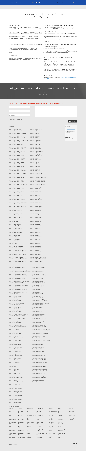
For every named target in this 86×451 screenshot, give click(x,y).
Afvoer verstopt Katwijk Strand (34, 158)
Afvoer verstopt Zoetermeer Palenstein (38, 363)
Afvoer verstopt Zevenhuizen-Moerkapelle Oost (39, 332)
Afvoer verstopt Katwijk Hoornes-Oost (35, 138)
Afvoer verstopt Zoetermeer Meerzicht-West (38, 356)
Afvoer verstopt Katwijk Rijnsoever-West (36, 156)
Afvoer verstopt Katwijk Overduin (35, 152)
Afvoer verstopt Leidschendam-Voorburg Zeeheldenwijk (17, 292)
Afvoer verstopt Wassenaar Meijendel (37, 308)
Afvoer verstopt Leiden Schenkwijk (35, 242)
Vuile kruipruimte (71, 411)
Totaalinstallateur (61, 423)
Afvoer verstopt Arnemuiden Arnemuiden (15, 210)
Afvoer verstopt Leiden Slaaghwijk (35, 243)
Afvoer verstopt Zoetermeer (36, 343)
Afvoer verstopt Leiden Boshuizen (35, 188)
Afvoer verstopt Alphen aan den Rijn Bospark (16, 138)
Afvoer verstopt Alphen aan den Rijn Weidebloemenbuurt (18, 202)
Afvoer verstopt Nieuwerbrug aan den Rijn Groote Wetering (18, 314)
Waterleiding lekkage (72, 415)
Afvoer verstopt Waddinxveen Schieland (38, 286)
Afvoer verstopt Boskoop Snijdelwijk (15, 240)
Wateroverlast (71, 416)
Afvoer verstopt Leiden (33, 185)
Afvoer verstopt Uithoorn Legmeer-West (15, 388)
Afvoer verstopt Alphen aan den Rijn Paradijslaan (16, 185)
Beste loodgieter (11, 420)
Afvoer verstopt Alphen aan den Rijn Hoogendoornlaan (17, 170)
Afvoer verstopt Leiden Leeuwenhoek (35, 218)
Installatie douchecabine (30, 422)
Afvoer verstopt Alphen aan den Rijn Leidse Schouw (17, 176)
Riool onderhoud (51, 420)
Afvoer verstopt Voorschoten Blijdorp (37, 266)
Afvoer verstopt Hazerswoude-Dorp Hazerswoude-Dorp (17, 261)
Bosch (10, 426)
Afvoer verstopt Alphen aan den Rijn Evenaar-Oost (17, 156)
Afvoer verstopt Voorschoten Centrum (38, 270)
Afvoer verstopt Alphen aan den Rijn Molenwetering (17, 178)
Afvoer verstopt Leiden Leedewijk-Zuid (35, 217)
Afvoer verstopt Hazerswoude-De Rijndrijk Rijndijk (17, 253)
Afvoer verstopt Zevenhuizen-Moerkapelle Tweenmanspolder (41, 334)
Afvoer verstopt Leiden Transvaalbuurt (35, 246)
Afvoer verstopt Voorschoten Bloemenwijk (38, 267)
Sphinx (59, 408)
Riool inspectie (51, 416)
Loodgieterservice (40, 415)
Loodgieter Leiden (15, 3)
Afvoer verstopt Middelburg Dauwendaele (15, 297)
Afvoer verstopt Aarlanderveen (14, 127)
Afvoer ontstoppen (12, 409)
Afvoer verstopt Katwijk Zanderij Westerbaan (36, 167)
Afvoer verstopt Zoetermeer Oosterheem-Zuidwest (39, 362)
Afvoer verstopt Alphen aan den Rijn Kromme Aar (16, 174)
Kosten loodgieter (29, 434)
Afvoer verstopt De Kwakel (13, 243)
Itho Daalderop (29, 429)
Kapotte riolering (29, 431)
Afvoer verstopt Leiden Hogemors (35, 209)
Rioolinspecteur (51, 427)
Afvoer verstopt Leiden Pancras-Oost (35, 231)
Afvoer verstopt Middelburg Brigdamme (15, 296)
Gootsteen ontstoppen (30, 408)
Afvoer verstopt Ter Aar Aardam (14, 367)
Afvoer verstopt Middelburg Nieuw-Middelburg (16, 303)
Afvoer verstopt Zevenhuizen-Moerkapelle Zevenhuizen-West (41, 340)
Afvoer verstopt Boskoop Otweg (14, 236)
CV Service (11, 438)
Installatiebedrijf (29, 426)
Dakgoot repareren (20, 415)
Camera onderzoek (12, 431)
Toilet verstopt (60, 422)
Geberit (19, 434)
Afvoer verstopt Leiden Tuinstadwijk (35, 247)
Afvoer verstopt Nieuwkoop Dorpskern (15, 322)
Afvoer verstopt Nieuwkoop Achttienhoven (16, 321)
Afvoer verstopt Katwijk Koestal (34, 143)
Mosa (38, 418)
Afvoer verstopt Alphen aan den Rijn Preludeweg (16, 189)
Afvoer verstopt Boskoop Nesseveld (14, 235)
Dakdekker (19, 409)
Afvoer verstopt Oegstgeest (13, 348)
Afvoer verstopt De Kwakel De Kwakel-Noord (16, 246)
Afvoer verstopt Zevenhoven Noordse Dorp (38, 325)
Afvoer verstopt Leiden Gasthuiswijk (35, 202)
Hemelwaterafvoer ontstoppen (31, 415)
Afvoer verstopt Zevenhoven (36, 322)
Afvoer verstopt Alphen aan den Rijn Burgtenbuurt (17, 141)
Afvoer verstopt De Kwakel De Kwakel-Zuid (15, 247)
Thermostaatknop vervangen (62, 416)
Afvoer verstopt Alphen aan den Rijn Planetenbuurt (17, 187)
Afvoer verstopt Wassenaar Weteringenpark (38, 319)
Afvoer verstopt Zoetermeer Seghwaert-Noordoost (39, 369)
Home (10, 6)
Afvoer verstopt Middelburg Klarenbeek (15, 300)
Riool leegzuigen (51, 418)
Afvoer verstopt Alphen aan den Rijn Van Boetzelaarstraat (18, 200)
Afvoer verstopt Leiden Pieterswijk (35, 235)
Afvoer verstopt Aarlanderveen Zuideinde (15, 130)
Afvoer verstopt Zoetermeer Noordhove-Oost (39, 358)
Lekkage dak (28, 438)
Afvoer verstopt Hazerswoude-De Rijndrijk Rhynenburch (18, 251)
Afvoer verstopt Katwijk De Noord (35, 136)
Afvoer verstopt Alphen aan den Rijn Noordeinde (16, 181)
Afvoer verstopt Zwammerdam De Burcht (38, 380)
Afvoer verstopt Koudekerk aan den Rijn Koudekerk (37, 180)
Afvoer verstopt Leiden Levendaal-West (36, 221)
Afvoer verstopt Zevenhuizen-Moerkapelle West (39, 336)
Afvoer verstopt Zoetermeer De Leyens (38, 348)
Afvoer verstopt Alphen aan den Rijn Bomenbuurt (17, 137)
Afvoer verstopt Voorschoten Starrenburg (38, 277)
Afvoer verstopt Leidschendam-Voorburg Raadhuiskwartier (18, 279)
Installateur (28, 419)
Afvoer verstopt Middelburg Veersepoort (15, 310)
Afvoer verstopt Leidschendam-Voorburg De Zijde (37, 264)
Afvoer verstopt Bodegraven (13, 222)
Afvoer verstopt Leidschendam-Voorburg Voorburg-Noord (18, 288)
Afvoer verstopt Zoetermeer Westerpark (38, 374)
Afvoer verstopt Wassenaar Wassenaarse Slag (39, 318)
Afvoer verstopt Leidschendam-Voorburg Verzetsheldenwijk (18, 285)
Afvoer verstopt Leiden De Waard (35, 195)
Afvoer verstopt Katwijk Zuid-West (35, 170)
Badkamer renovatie (12, 418)
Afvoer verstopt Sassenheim (13, 365)
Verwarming (60, 434)
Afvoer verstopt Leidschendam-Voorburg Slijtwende (17, 282)
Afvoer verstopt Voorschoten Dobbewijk (38, 271)
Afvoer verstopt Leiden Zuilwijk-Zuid (35, 254)
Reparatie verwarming (52, 409)
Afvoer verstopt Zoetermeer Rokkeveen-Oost (39, 366)
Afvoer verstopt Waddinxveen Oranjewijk (38, 285)
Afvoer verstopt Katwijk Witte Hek (35, 166)
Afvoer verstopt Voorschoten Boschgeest (38, 268)
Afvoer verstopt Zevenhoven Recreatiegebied (39, 326)
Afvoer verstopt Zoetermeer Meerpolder (38, 354)
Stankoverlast (60, 409)
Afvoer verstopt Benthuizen (13, 221)
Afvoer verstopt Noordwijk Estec (14, 343)
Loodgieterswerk (39, 416)
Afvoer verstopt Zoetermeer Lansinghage (38, 352)
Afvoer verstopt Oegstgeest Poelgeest (15, 359)
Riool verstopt (51, 426)
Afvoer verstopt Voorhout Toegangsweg (15, 399)
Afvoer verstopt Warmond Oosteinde (37, 290)
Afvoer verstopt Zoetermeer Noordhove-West (39, 359)
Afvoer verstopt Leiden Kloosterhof (35, 213)
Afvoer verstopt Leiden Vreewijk (34, 250)
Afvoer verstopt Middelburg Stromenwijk (15, 307)
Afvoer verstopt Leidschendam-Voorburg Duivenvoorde (17, 266)
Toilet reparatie (60, 420)
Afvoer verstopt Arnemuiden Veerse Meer (15, 220)
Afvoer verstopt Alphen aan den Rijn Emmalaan (16, 152)
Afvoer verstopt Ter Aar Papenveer (14, 373)
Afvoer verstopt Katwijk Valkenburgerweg (36, 165)
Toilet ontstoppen (61, 418)
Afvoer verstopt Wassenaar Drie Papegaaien (38, 299)
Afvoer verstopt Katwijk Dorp (34, 137)
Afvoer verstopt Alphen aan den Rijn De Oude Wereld (17, 147)
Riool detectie (51, 415)
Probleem (38, 430)
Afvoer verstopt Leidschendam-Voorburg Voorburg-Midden (18, 286)
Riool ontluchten (51, 422)
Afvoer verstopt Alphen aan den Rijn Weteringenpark (17, 203)
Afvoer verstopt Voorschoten (13, 400)
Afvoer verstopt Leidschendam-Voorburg (36, 255)
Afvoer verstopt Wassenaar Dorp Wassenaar (38, 297)
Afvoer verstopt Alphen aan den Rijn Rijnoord (16, 195)
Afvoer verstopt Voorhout (13, 396)
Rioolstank (50, 430)
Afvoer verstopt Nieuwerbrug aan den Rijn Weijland (17, 315)
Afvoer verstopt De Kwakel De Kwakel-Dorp (16, 244)
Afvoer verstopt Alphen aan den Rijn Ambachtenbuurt (17, 133)
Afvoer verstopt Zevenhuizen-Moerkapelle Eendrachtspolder (41, 329)
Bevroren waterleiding (12, 422)
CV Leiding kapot (12, 437)
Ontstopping (39, 426)
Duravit (19, 427)
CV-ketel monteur (20, 408)
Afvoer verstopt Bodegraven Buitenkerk (15, 224)
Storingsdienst (60, 412)
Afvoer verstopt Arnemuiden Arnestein (15, 211)
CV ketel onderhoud (12, 433)
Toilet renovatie (60, 419)
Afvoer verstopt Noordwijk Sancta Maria (15, 345)
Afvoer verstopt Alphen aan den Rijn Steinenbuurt (17, 198)
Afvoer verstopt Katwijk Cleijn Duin (35, 133)
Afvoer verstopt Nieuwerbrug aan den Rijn (15, 311)
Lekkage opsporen (40, 408)
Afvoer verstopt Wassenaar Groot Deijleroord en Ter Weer (40, 303)
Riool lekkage (51, 419)
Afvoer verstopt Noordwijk (13, 336)
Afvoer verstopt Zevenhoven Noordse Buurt (38, 323)
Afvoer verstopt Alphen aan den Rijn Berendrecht (16, 136)
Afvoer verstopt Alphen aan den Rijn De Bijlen (16, 144)
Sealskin (50, 437)
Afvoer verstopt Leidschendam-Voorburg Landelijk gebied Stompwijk (19, 271)
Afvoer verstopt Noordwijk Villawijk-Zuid (15, 347)
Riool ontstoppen (51, 423)
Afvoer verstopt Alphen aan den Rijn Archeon (16, 134)
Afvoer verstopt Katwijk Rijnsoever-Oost (36, 155)
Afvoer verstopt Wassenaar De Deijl (37, 293)
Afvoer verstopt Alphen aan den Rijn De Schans (16, 148)
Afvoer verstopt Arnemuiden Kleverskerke (15, 213)
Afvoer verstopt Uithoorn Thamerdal (15, 392)
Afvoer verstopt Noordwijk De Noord (15, 340)
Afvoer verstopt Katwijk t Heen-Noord (35, 159)
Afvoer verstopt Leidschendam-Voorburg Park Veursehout (20, 6)
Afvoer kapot (11, 408)
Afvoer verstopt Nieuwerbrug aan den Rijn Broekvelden (17, 312)
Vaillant (59, 426)
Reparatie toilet (51, 408)
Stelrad (59, 411)
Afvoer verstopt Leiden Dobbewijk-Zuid (36, 198)
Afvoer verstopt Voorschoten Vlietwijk (37, 278)
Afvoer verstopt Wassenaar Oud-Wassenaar (38, 314)
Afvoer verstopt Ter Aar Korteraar (14, 369)
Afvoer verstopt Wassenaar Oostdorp (37, 311)
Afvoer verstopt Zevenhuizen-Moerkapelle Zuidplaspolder (40, 341)
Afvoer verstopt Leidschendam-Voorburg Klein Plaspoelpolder (18, 270)
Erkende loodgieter (20, 429)
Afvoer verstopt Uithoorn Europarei (14, 384)
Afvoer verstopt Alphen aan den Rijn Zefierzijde (16, 207)
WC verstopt (70, 420)
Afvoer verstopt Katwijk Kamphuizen (35, 141)
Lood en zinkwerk (40, 409)
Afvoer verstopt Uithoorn (13, 380)
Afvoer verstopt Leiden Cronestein (35, 189)
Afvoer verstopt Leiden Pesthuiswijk (35, 233)
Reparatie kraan (39, 438)
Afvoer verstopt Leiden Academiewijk (35, 187)
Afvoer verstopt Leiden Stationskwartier (36, 244)
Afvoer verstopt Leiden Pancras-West (35, 232)
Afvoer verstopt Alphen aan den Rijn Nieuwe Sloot (17, 180)
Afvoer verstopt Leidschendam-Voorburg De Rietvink (38, 262)
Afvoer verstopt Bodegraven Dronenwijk (15, 229)
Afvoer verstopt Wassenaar (36, 292)
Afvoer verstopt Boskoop (13, 233)
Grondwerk (28, 412)
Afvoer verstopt (11, 411)
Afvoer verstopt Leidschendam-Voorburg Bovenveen (38, 258)
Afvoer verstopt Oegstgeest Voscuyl (14, 363)
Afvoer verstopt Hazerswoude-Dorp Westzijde (36, 129)
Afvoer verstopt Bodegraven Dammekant (15, 228)
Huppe (28, 418)
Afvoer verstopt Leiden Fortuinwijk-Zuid (36, 200)
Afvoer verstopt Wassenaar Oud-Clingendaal (38, 312)
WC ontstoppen (71, 419)
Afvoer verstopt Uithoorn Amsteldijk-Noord (16, 381)
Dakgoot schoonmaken (21, 416)
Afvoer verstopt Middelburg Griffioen (15, 299)
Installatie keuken (29, 423)
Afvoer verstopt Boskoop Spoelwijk (14, 242)
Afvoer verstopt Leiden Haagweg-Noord (36, 203)
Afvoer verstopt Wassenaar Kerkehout (37, 304)
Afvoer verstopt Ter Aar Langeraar (14, 370)
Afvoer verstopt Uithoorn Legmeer (14, 387)
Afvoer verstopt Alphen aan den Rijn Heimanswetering (17, 165)
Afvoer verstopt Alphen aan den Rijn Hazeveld (16, 163)
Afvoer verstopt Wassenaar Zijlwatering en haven (39, 321)
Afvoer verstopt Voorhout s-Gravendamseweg (16, 398)
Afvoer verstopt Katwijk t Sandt (34, 162)
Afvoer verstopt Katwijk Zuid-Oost (35, 169)
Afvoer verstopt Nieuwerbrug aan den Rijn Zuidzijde (17, 318)
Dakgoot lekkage (20, 411)
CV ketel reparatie (12, 434)
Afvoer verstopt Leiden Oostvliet (35, 229)
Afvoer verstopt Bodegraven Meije (14, 231)
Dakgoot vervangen (21, 419)
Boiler (10, 423)
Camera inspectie (12, 430)
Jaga (27, 430)
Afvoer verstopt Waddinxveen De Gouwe (38, 281)
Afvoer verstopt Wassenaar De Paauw (37, 296)
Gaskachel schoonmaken (21, 431)
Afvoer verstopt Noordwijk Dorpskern (15, 341)
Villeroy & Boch (71, 408)
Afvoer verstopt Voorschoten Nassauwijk (38, 274)
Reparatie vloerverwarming (53, 411)
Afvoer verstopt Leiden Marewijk (35, 222)
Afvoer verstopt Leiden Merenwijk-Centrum (36, 225)
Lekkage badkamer (29, 437)
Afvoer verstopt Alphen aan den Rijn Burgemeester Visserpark (18, 140)
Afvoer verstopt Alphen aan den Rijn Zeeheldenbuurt (17, 206)
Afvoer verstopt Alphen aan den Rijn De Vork (16, 149)
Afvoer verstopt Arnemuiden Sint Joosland (15, 218)
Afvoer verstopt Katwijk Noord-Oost (35, 148)
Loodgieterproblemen (40, 412)
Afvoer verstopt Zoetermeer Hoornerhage (38, 351)
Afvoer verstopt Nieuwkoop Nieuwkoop (15, 325)
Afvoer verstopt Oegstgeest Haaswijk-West (15, 355)
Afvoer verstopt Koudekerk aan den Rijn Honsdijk (37, 176)
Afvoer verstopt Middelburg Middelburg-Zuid (16, 301)
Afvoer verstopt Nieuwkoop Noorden (15, 329)
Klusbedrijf (28, 433)
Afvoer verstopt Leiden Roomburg (35, 240)
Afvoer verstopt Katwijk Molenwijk (35, 147)
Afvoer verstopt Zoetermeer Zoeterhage (38, 376)
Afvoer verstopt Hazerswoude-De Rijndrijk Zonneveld (17, 254)
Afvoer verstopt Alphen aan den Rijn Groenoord (16, 162)
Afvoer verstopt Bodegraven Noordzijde (15, 232)
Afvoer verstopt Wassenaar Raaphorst (37, 315)
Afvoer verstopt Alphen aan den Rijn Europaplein (16, 155)
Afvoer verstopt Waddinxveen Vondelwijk (38, 288)
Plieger (38, 427)
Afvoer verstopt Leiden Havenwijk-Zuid (36, 207)
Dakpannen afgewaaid (21, 422)
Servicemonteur (51, 438)
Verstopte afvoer (60, 431)
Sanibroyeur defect (52, 433)
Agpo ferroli (11, 412)
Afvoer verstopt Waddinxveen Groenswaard (38, 282)
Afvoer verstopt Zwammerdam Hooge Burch (38, 381)
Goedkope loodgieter (21, 438)
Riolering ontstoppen (52, 412)
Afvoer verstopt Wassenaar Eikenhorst (37, 301)
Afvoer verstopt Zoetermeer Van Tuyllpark (38, 373)
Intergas (28, 427)
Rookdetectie (51, 431)
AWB (10, 415)
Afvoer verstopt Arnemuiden (13, 209)
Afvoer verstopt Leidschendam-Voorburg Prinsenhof (17, 278)
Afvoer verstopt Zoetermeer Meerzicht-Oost (38, 355)
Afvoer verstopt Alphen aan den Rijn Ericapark (16, 154)
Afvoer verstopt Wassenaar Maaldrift (37, 307)
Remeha (38, 434)
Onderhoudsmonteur (40, 423)
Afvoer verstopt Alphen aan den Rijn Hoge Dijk (16, 169)
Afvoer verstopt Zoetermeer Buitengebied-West (39, 345)
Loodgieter (39, 411)
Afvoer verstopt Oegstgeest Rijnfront (15, 362)
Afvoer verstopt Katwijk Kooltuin (35, 144)
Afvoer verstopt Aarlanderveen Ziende (15, 129)
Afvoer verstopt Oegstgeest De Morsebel (15, 352)
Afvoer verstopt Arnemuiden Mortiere (15, 214)
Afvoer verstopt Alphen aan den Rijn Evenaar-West (17, 158)
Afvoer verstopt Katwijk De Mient (35, 134)
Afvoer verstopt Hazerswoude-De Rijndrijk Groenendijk (17, 250)
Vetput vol (60, 438)
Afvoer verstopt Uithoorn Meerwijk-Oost (15, 389)
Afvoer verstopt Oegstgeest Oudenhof (15, 358)
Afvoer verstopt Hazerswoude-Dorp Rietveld (16, 262)
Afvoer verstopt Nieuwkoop (13, 319)
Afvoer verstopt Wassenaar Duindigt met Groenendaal (40, 300)
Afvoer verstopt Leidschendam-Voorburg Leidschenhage (18, 274)
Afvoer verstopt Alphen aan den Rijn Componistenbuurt (18, 143)
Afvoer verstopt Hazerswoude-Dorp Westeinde (37, 127)
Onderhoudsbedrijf (40, 422)
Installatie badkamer (30, 420)
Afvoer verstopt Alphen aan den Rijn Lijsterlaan (16, 177)
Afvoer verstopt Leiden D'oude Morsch (35, 191)
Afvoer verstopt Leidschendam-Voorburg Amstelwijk (38, 257)
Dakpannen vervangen (21, 423)
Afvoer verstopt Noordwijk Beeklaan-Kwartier (16, 337)
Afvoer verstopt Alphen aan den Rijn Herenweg (16, 166)
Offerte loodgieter (40, 420)
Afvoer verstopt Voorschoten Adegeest (15, 402)
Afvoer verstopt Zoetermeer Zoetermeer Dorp (39, 377)
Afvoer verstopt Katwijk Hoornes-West (35, 140)
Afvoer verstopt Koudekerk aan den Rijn (36, 173)
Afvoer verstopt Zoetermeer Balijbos (37, 344)
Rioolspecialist (51, 429)
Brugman (10, 427)
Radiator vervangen (40, 431)
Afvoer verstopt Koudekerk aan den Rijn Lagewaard (37, 181)
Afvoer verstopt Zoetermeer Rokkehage (38, 365)
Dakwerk (19, 426)
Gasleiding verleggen (21, 433)
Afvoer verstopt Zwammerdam (36, 378)
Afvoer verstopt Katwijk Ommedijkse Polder (36, 151)
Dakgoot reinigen (20, 412)
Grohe (27, 411)
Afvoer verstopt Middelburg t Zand (14, 308)
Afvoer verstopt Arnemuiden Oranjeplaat (15, 217)
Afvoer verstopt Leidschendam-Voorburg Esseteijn (17, 267)
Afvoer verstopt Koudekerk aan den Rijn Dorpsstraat (38, 174)
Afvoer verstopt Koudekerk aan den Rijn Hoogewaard (38, 177)
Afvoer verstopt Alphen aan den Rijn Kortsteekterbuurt (17, 173)
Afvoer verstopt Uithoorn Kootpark (14, 385)
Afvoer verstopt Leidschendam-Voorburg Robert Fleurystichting (19, 281)
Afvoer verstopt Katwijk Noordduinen (35, 149)
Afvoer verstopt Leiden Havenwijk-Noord (36, 206)
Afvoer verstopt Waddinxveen (36, 279)
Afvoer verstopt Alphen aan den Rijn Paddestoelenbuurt (18, 184)
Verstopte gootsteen (61, 433)
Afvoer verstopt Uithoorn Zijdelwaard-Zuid (15, 395)
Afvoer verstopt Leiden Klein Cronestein (36, 211)
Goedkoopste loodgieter (21, 437)
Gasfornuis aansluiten (21, 430)
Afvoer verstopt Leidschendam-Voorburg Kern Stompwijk (18, 268)
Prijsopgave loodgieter (40, 429)
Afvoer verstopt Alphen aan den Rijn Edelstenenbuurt (17, 151)
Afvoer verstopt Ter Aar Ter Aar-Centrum (15, 374)
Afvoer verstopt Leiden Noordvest (35, 228)
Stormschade (60, 415)
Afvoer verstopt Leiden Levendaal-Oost (36, 220)
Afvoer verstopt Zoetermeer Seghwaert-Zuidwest (39, 370)
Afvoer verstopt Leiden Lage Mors (35, 214)
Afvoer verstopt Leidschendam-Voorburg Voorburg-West (18, 290)
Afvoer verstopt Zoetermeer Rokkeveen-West (39, 367)
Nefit (38, 419)
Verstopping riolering (61, 429)
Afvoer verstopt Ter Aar (12, 366)
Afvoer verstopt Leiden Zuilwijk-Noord (35, 253)
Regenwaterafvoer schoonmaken (42, 433)
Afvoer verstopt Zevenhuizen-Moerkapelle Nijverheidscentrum (41, 330)
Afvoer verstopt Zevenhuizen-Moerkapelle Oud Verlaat (40, 333)
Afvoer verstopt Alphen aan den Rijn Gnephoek (16, 159)
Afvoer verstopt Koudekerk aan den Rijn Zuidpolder (37, 184)
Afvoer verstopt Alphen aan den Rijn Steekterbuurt (17, 196)
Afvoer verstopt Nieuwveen (13, 332)
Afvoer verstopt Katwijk (33, 130)
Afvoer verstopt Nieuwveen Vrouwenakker (15, 334)
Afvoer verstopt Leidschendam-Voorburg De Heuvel (37, 261)
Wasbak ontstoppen (72, 412)
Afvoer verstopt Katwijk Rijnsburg (35, 154)
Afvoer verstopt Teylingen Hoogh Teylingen (16, 377)
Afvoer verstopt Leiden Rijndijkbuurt (35, 239)
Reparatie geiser (39, 437)
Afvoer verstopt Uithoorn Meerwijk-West (15, 391)
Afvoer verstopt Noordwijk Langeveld (15, 344)
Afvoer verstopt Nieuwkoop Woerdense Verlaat (16, 330)
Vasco (59, 427)
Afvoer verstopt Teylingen (13, 376)
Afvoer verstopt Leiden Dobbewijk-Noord (36, 196)
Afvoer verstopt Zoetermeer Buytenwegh (38, 347)
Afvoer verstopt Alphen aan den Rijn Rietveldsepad (17, 192)
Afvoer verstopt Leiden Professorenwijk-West (36, 236)
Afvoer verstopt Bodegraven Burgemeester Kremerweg (17, 225)
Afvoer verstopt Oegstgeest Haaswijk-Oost (15, 354)
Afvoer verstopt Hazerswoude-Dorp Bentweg (16, 257)
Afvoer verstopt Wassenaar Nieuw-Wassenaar (39, 310)
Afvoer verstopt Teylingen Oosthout (14, 378)
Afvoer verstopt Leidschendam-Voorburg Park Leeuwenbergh (18, 275)
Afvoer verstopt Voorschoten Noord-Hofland (39, 275)
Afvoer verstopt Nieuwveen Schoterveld (15, 333)
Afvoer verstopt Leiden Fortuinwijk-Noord (36, 199)
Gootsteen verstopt (29, 409)
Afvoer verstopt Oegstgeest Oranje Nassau (15, 356)
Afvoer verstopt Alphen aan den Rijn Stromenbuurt (17, 199)
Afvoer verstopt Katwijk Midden (34, 145)
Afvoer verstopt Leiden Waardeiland (35, 251)
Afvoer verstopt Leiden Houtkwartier (35, 210)
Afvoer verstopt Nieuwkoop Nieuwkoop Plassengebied (17, 326)
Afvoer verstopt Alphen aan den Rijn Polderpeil (16, 188)
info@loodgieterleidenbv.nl (71, 129)
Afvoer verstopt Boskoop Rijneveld (14, 239)
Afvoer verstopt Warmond (36, 289)
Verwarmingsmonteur (61, 437)
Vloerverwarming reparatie (73, 409)
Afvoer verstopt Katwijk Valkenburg (35, 163)
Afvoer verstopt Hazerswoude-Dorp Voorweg (16, 264)
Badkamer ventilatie (12, 419)
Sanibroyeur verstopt (52, 434)
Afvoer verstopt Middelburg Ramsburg (15, 304)
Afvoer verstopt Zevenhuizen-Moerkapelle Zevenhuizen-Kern (41, 337)
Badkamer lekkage (12, 416)
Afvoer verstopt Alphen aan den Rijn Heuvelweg (16, 167)
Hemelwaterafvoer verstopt (31, 416)
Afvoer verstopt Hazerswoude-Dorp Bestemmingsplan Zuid (18, 258)
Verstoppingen (60, 430)
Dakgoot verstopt (20, 418)
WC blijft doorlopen (72, 418)
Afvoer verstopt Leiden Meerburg (35, 224)
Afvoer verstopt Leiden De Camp (35, 192)
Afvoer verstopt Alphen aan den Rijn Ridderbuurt (16, 191)
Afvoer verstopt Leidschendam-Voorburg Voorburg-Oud (18, 289)
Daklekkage (19, 420)
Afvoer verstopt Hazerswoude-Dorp (14, 255)
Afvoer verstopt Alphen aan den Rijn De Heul (16, 145)
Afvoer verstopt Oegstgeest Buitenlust (15, 351)
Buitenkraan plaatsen (12, 429)
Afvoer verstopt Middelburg (13, 293)
